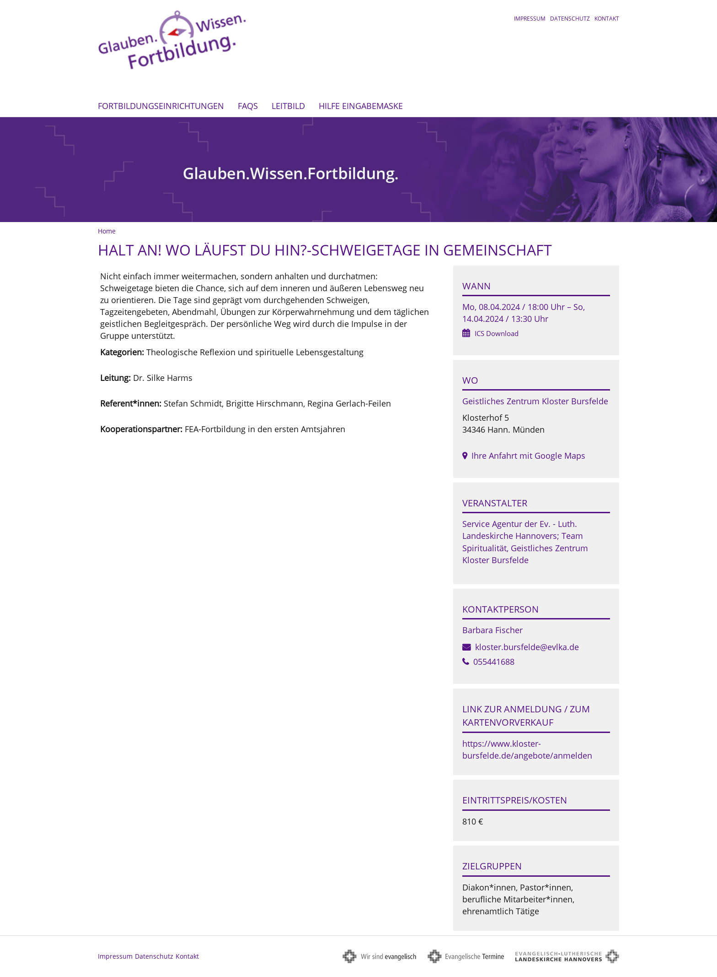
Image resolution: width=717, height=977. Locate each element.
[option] (358, 169)
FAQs (248, 105)
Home (107, 231)
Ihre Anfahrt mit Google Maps (528, 455)
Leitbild (288, 105)
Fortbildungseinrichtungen (161, 105)
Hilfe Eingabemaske (361, 105)
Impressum (530, 18)
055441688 (493, 661)
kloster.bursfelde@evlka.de (527, 646)
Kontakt (606, 18)
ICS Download (497, 333)
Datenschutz (570, 18)
